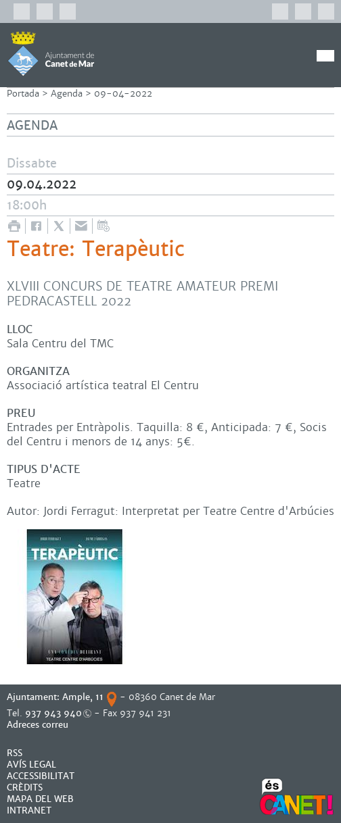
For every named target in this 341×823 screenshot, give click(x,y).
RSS (14, 753)
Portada (23, 93)
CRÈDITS (25, 787)
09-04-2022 (123, 93)
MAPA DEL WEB (40, 799)
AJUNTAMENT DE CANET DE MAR (51, 53)
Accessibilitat (40, 776)
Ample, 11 (83, 697)
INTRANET (29, 810)
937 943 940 (53, 713)
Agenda (67, 93)
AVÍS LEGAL (31, 764)
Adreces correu (39, 724)
